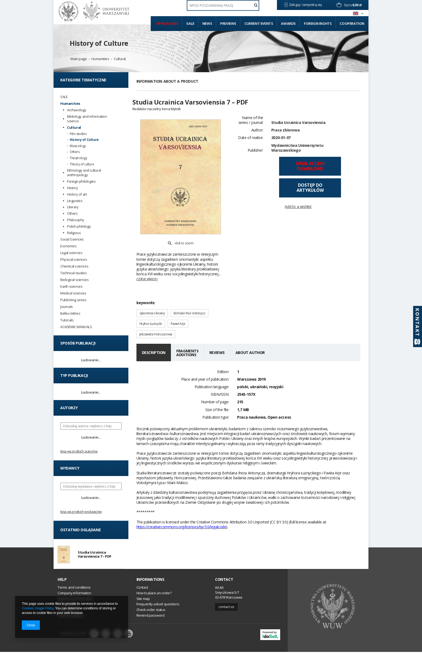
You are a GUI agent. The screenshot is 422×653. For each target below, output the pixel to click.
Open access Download (310, 169)
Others (75, 152)
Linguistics (75, 201)
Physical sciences (73, 259)
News (207, 23)
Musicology (78, 146)
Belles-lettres (70, 313)
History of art (77, 194)
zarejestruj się (312, 4)
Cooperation (352, 23)
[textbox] (223, 5)
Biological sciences (74, 279)
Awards (288, 23)
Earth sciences (71, 286)
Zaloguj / (295, 4)
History (72, 188)
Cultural (120, 58)
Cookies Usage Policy (37, 608)
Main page (79, 58)
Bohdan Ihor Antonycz (189, 300)
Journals (66, 306)
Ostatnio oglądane (80, 529)
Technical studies (73, 273)
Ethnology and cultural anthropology (84, 172)
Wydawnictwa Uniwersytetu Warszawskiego (297, 151)
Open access (167, 23)
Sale (190, 23)
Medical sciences (73, 293)
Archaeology (76, 110)
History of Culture (99, 43)
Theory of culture (82, 164)
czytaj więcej (146, 266)
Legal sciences (71, 253)
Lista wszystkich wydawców (81, 511)
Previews (228, 23)
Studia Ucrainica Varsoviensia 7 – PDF (94, 555)
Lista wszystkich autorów (78, 451)
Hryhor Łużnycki (150, 311)
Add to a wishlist (298, 209)
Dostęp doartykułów (310, 190)
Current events (258, 23)
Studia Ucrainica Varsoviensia (298, 125)
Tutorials (66, 320)
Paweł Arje (178, 311)
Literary (73, 207)
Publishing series (73, 300)
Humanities (100, 58)
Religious (74, 233)
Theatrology (78, 158)
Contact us (226, 608)
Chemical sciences (74, 266)
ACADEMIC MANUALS (76, 327)
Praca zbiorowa (285, 133)
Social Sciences (72, 239)
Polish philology (79, 226)
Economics (68, 246)
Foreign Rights (318, 23)
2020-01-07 (281, 140)
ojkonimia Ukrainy (152, 300)
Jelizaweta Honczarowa (156, 321)
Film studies (78, 134)
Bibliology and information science (87, 118)
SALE (64, 97)
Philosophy (75, 220)
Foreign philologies (81, 181)
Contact (224, 580)
